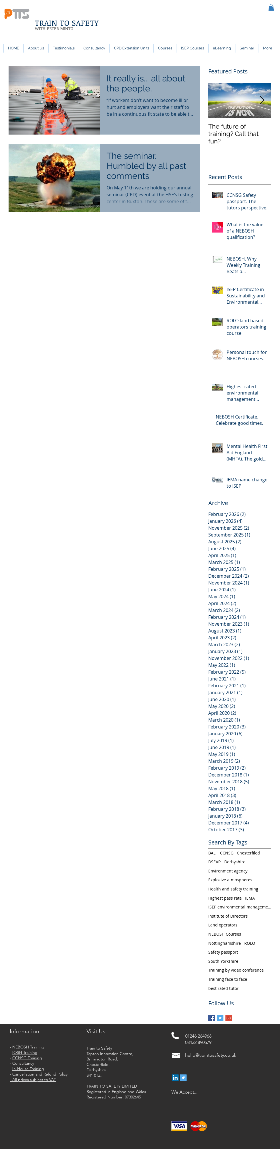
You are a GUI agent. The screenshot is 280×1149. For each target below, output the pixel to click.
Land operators (222, 925)
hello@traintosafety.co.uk (210, 1055)
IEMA (250, 898)
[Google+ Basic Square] (228, 1018)
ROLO (249, 943)
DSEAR (214, 861)
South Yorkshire (223, 961)
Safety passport (223, 952)
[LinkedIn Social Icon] (175, 1077)
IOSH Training (24, 1052)
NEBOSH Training (28, 1047)
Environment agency (227, 871)
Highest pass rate (225, 898)
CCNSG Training (27, 1057)
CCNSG (226, 853)
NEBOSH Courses (224, 934)
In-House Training (28, 1068)
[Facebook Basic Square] (211, 1018)
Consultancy (23, 1063)
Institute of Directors (228, 916)
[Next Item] (262, 100)
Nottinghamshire (224, 943)
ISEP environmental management (239, 907)
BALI (212, 853)
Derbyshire (234, 861)
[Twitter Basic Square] (220, 1018)
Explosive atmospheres (230, 879)
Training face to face (227, 979)
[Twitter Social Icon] (183, 1077)
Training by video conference (236, 970)
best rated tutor (223, 988)
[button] (271, 7)
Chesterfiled (248, 853)
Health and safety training (233, 889)
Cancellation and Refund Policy (39, 1074)
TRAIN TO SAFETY (67, 22)
